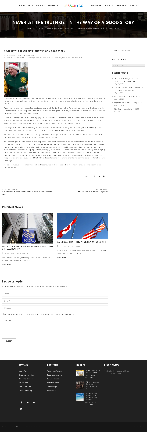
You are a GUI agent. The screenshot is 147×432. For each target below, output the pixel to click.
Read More (6, 265)
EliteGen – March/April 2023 (126, 109)
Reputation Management (72, 58)
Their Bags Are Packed (93, 383)
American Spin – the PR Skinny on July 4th (81, 242)
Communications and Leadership (20, 58)
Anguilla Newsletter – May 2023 (128, 102)
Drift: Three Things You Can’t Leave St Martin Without (126, 79)
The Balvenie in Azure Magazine (93, 192)
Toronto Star (74, 108)
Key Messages (56, 58)
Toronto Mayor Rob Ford (56, 98)
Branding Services (26, 379)
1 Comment (79, 246)
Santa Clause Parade (41, 155)
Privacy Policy (139, 427)
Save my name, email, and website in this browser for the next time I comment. (40, 314)
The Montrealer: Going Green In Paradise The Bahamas (128, 88)
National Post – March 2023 (93, 371)
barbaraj (30, 56)
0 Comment (24, 253)
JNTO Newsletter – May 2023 (127, 96)
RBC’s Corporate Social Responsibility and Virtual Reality (27, 247)
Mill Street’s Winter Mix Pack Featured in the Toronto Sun (27, 193)
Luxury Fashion (53, 379)
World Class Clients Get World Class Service (91, 396)
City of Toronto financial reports (65, 118)
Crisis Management (42, 58)
